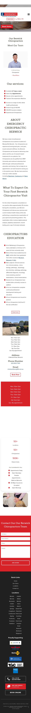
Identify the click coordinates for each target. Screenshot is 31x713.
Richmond (18, 631)
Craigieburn (12, 611)
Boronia (12, 599)
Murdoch (21, 258)
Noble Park (19, 608)
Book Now (15, 375)
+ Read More (15, 75)
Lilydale (19, 596)
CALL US (20, 19)
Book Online (10, 19)
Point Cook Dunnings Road (19, 616)
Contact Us (16, 588)
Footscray (12, 618)
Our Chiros (15, 583)
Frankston (12, 621)
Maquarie (9, 260)
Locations (15, 445)
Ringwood (19, 633)
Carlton (12, 603)
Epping (12, 616)
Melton (19, 599)
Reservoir (18, 628)
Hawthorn (12, 623)
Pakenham (19, 611)
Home (15, 581)
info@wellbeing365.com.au (10, 22)
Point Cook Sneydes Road (19, 623)
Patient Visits (15, 462)
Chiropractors (15, 453)
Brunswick (12, 601)
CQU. (14, 260)
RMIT (7, 255)
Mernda (19, 601)
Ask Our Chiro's (18, 686)
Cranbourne (12, 613)
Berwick (12, 596)
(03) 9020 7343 (15, 363)
